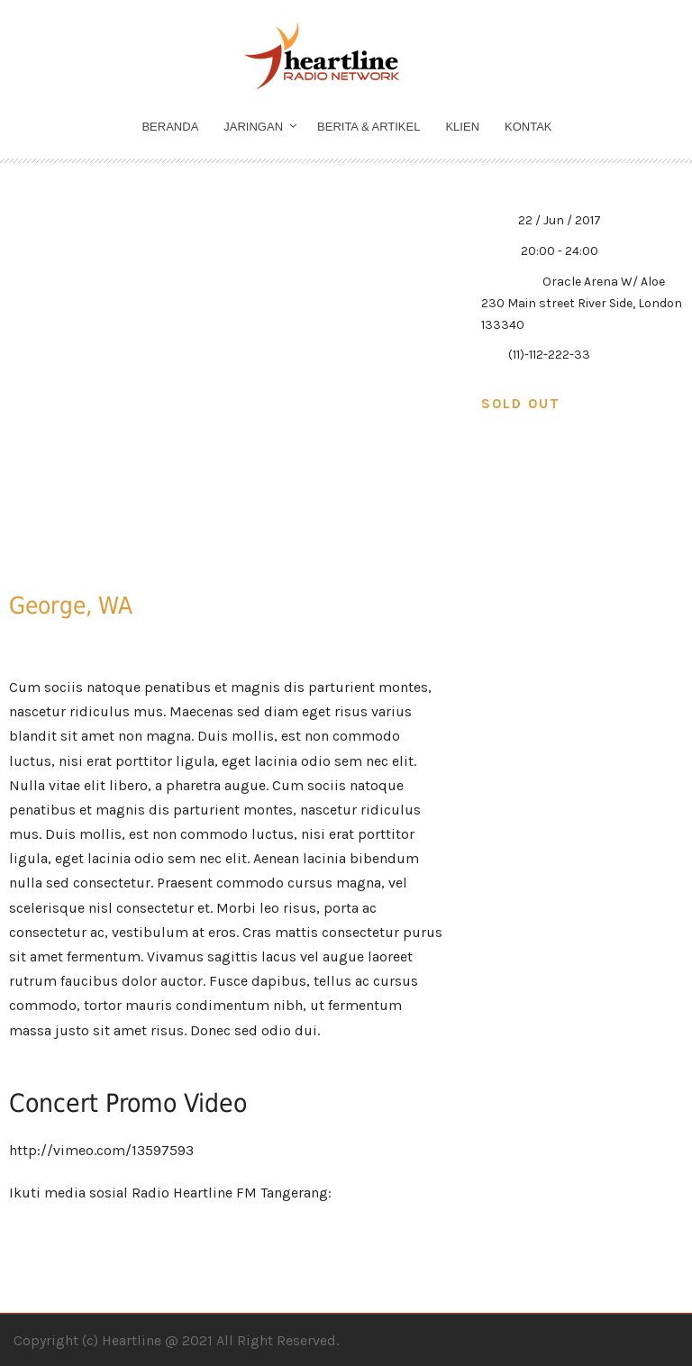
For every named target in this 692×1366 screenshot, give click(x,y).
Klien (462, 126)
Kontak (528, 126)
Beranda (169, 126)
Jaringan (253, 126)
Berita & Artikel (368, 126)
